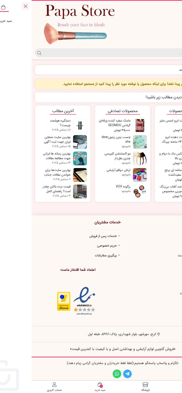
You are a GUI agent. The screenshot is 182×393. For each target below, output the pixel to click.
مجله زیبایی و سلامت (160, 255)
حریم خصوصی (75, 245)
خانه (173, 69)
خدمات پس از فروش (71, 236)
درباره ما (169, 236)
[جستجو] (95, 52)
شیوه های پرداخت (163, 303)
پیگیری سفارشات (74, 255)
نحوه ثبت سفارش (163, 283)
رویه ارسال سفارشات (161, 293)
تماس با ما (168, 245)
